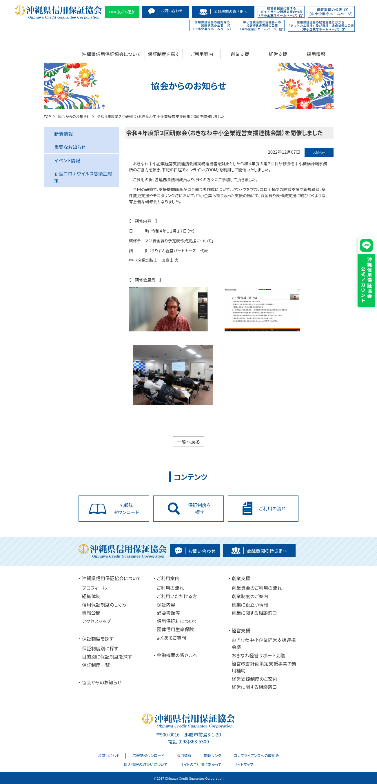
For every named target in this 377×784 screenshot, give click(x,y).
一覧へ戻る (188, 441)
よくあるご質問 (171, 637)
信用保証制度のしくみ (104, 604)
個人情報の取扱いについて (145, 764)
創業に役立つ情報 (250, 604)
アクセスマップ (96, 621)
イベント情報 (67, 160)
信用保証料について (177, 621)
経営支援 (278, 53)
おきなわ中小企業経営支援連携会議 (264, 643)
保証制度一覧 (96, 664)
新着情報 (63, 133)
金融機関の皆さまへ (177, 654)
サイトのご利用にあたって (200, 764)
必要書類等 (168, 612)
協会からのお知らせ (102, 682)
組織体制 (91, 596)
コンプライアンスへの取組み (256, 755)
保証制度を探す (163, 53)
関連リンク (212, 755)
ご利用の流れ (170, 587)
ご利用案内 (201, 53)
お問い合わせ (109, 755)
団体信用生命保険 (175, 629)
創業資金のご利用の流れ (257, 587)
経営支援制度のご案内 (254, 678)
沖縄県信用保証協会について (111, 53)
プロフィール (94, 587)
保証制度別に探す (100, 648)
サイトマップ (243, 764)
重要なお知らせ (69, 147)
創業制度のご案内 (250, 596)
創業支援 (240, 53)
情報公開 (91, 612)
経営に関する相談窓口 (254, 687)
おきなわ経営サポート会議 (258, 655)
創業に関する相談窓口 (254, 612)
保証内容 (166, 604)
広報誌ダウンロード (148, 755)
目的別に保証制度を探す (107, 656)
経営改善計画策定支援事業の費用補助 (264, 667)
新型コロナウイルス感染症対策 (83, 177)
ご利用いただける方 (177, 596)
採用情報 (316, 53)
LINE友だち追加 (122, 11)
